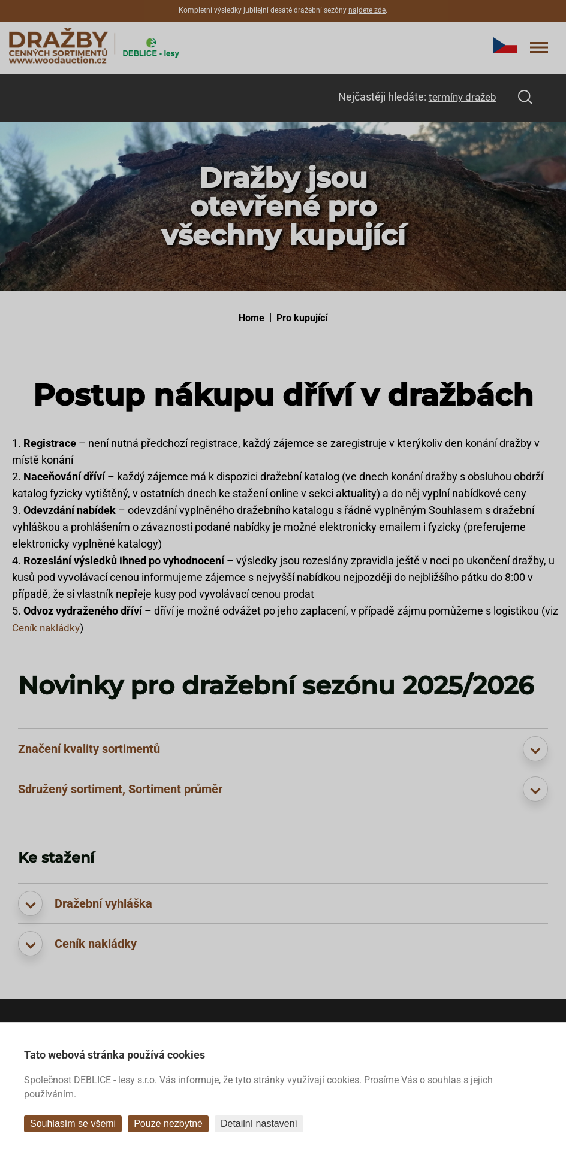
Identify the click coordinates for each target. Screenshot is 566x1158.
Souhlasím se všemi (73, 1123)
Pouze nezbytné (168, 1123)
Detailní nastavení (259, 1123)
